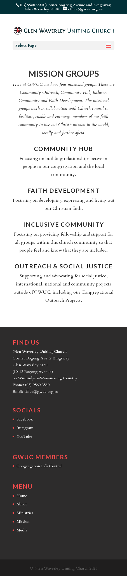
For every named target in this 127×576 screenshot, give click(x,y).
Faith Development (63, 190)
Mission (23, 521)
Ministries (25, 512)
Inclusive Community (63, 224)
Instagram (25, 427)
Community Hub (63, 148)
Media (22, 530)
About (22, 504)
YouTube (24, 436)
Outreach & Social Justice (64, 266)
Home (22, 495)
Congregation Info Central (39, 466)
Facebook (25, 419)
